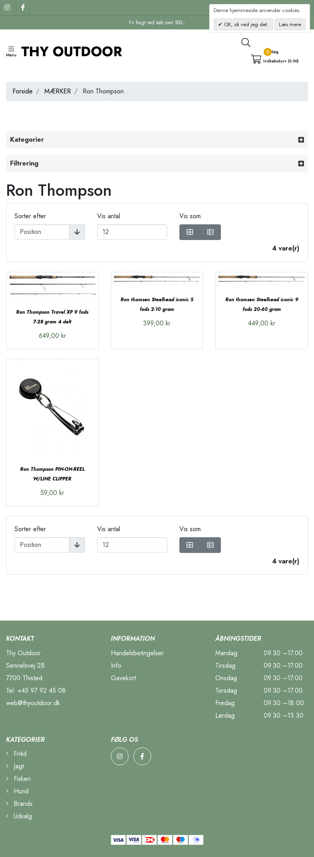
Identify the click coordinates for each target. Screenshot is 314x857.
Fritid (16, 753)
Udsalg (19, 816)
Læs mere (290, 24)
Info (116, 665)
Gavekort (123, 678)
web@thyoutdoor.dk (33, 703)
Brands (19, 803)
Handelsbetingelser (137, 653)
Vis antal (108, 216)
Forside (22, 91)
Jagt (15, 766)
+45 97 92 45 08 (42, 690)
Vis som (190, 216)
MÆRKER (57, 91)
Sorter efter (30, 216)
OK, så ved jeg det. (245, 24)
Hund (17, 791)
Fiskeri (18, 778)
